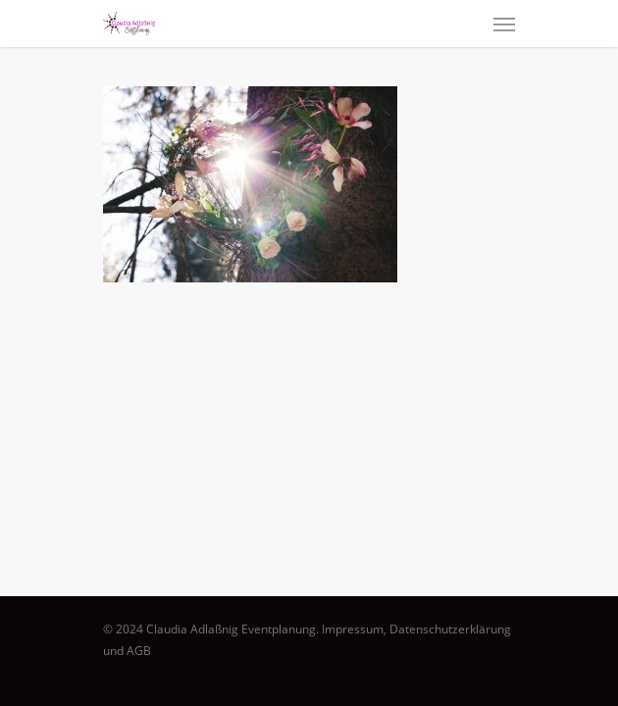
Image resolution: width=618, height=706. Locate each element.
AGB (139, 650)
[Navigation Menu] (504, 23)
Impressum (353, 629)
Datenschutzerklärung (450, 629)
